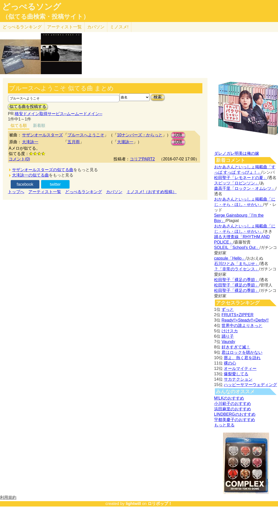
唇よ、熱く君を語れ (242, 358)
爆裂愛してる (236, 374)
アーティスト (64, 27)
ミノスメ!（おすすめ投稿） (151, 192)
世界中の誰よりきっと (242, 325)
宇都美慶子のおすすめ (234, 419)
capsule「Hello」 (230, 258)
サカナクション (238, 379)
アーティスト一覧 (44, 192)
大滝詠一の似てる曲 (30, 175)
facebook (25, 184)
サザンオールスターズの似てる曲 (42, 170)
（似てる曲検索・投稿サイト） (45, 16)
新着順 (39, 125)
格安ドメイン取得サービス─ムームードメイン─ (58, 114)
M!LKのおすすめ (229, 398)
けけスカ (230, 331)
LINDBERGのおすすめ (235, 414)
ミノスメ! (119, 27)
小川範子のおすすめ (232, 403)
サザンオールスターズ (42, 135)
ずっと (228, 309)
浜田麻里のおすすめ (232, 409)
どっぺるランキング (83, 192)
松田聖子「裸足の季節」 (236, 280)
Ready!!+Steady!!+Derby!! (245, 320)
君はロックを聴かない (242, 352)
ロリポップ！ (160, 503)
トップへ (16, 192)
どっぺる (22, 27)
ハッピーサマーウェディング (250, 384)
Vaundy (228, 341)
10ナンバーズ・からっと (140, 135)
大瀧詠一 (125, 142)
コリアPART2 (142, 159)
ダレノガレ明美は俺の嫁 (236, 153)
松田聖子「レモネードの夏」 (240, 177)
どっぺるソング (31, 6)
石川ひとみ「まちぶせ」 (236, 263)
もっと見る (224, 425)
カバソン (96, 27)
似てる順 (18, 125)
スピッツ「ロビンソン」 (236, 183)
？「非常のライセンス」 (236, 269)
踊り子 (228, 336)
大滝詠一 (30, 142)
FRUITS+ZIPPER (237, 315)
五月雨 (73, 142)
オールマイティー (240, 368)
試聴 (178, 135)
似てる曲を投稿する (27, 106)
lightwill (133, 503)
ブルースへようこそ (85, 135)
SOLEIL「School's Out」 (237, 247)
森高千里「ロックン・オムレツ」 (244, 188)
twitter (55, 184)
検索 (158, 97)
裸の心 (230, 363)
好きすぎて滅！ (236, 347)
